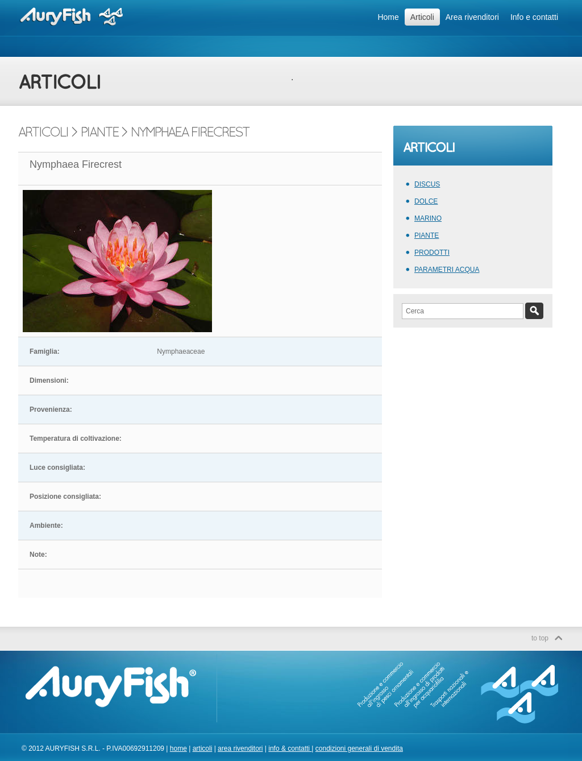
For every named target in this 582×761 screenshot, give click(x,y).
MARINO (428, 218)
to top (539, 638)
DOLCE (426, 201)
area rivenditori (240, 748)
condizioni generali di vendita (359, 748)
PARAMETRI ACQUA (446, 270)
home (178, 748)
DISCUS (427, 184)
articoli (203, 748)
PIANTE (426, 235)
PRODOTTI (432, 253)
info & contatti (289, 748)
